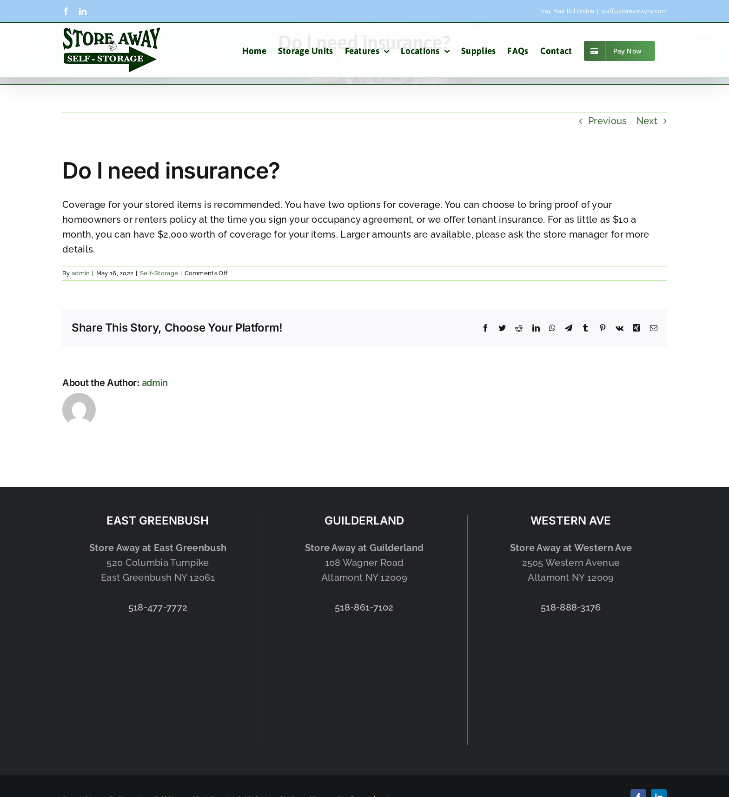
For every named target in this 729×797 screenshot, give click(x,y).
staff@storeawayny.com (634, 11)
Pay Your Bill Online (567, 11)
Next (646, 120)
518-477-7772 (158, 607)
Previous (607, 120)
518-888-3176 (571, 607)
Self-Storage (159, 273)
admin (81, 273)
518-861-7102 (364, 607)
